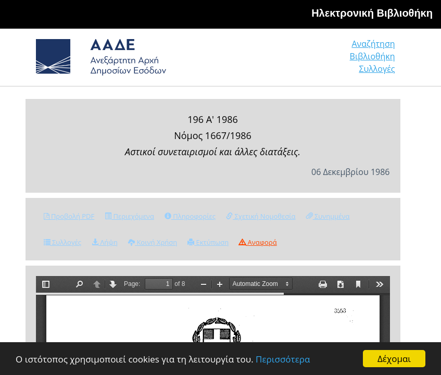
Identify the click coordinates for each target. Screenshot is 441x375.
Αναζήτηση (373, 43)
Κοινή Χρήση (152, 242)
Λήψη (105, 242)
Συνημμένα (328, 216)
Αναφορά (257, 242)
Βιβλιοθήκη (372, 56)
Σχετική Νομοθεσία (260, 216)
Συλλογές (377, 68)
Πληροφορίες (190, 216)
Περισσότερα (283, 359)
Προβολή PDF (69, 216)
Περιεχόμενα (129, 216)
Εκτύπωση (208, 242)
